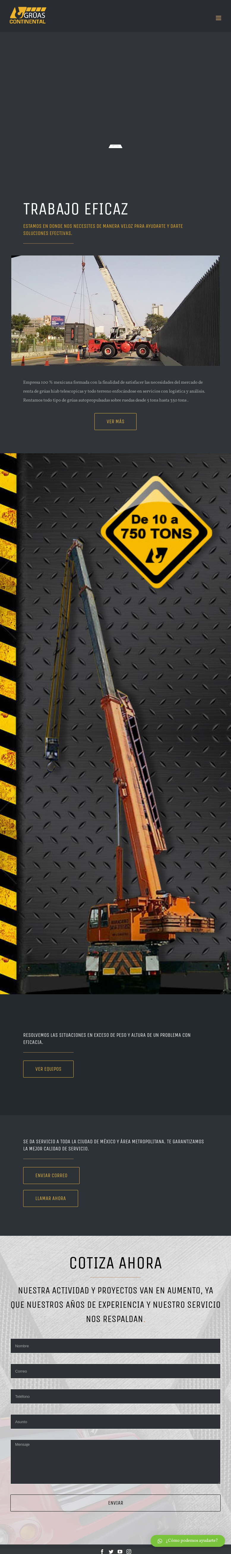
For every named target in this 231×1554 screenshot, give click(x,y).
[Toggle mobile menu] (219, 18)
